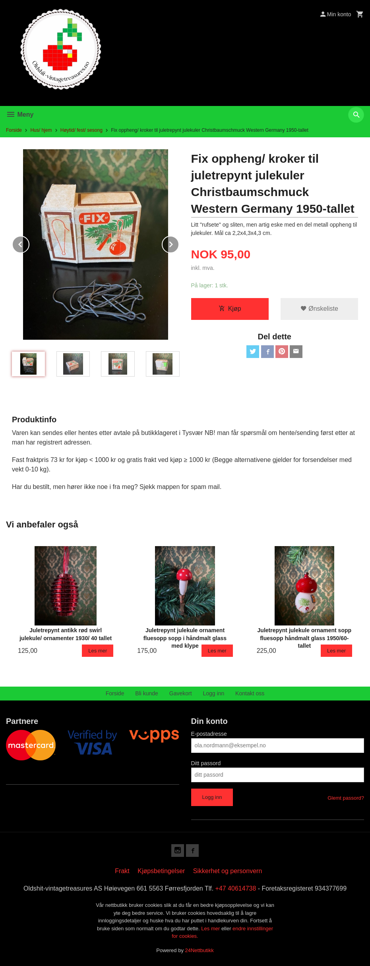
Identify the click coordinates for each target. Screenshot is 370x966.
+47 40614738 (235, 888)
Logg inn (214, 693)
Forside (14, 130)
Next (178, 243)
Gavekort (180, 693)
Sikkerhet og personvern (227, 871)
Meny (19, 114)
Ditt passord (206, 763)
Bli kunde (146, 693)
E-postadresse (209, 734)
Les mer (211, 928)
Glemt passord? (345, 798)
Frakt (122, 871)
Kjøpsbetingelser (161, 871)
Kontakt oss (249, 693)
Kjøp (230, 308)
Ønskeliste (319, 308)
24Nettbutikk (199, 950)
